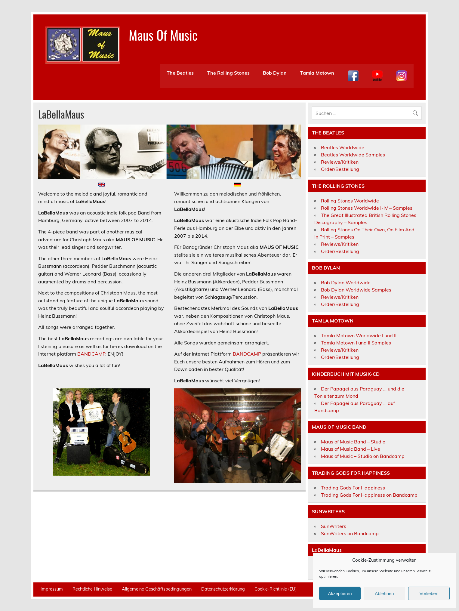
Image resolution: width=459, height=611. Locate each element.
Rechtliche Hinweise (92, 589)
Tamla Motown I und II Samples (356, 343)
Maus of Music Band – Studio (353, 442)
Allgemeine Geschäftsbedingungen (157, 589)
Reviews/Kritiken (340, 162)
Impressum (52, 589)
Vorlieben (429, 593)
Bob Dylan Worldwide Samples (356, 290)
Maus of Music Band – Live (350, 449)
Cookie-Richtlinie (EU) (275, 589)
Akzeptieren (340, 593)
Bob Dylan (275, 73)
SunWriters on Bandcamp (350, 533)
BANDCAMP (91, 354)
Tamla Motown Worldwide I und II (358, 335)
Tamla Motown (317, 73)
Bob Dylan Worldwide (346, 282)
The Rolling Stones (228, 73)
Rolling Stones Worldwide (350, 201)
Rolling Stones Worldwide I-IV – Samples (366, 208)
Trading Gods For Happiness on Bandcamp (369, 495)
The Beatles (180, 73)
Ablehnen (384, 593)
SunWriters (333, 526)
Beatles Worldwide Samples (353, 155)
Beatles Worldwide (342, 147)
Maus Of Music (163, 34)
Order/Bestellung (340, 169)
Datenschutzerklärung (223, 589)
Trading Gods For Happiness (353, 488)
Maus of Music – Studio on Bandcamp (363, 456)
